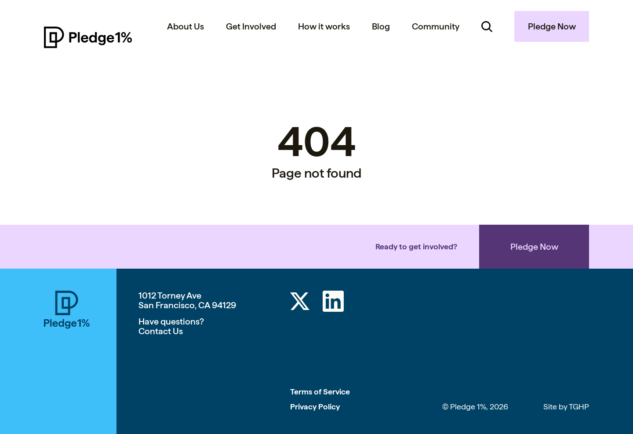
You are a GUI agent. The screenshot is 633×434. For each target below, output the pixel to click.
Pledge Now (552, 26)
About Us (185, 26)
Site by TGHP (566, 406)
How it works (324, 26)
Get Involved (251, 26)
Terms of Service (320, 391)
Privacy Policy (315, 406)
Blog (381, 26)
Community (435, 26)
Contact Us (160, 331)
